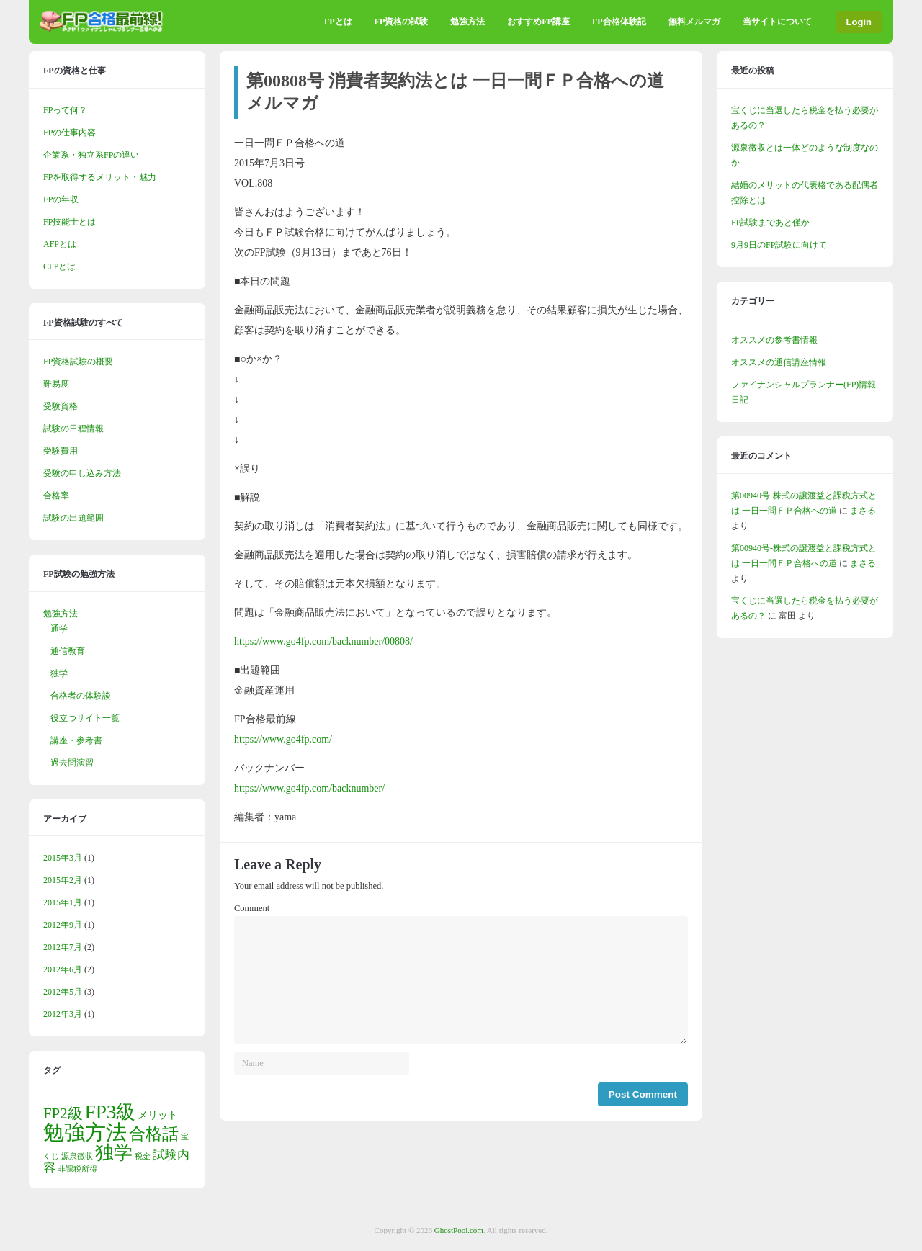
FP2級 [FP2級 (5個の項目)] (63, 1113)
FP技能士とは (69, 222)
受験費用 (60, 451)
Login (859, 22)
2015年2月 (62, 880)
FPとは (338, 22)
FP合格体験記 (619, 22)
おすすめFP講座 (538, 22)
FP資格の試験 (402, 22)
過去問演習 (72, 763)
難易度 (56, 384)
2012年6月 (62, 969)
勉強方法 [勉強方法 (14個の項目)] (85, 1132)
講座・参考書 (76, 740)
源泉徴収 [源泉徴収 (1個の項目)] (77, 1156)
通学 (59, 629)
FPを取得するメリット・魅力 (99, 177)
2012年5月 (62, 992)
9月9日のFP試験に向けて (779, 245)
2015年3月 (62, 858)
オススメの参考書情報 (774, 340)
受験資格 (60, 406)
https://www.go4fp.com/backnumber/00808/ (323, 641)
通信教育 (67, 651)
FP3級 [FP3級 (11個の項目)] (110, 1112)
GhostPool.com (458, 1230)
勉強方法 (467, 22)
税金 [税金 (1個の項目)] (143, 1156)
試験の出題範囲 (73, 518)
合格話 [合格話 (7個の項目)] (154, 1133)
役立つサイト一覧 (85, 718)
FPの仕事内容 (69, 132)
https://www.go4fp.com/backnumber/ (309, 788)
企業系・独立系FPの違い (91, 155)
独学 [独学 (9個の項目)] (114, 1152)
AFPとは (59, 244)
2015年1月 (62, 902)
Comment (251, 908)
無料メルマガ (694, 22)
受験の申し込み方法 (82, 473)
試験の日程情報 (73, 428)
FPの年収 (61, 199)
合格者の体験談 (80, 696)
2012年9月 (62, 925)
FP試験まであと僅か (770, 223)
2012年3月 (62, 1014)
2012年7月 (62, 947)
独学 (59, 673)
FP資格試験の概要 (78, 362)
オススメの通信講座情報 (778, 362)
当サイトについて (777, 22)
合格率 (56, 495)
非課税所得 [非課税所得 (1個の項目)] (77, 1169)
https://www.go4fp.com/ (283, 739)
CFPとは (59, 266)
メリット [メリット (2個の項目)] (158, 1115)
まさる (863, 511)
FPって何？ (65, 110)
